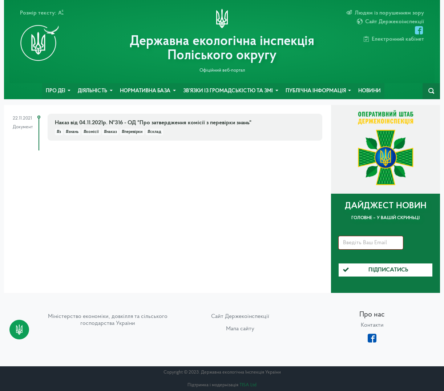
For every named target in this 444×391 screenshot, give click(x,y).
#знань (72, 132)
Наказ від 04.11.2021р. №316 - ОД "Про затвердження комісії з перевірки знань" (153, 123)
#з (59, 132)
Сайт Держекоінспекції (240, 316)
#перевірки (132, 132)
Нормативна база (145, 91)
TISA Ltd (248, 385)
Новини (369, 91)
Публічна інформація (316, 91)
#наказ (110, 132)
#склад (154, 132)
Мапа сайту (240, 329)
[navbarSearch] (431, 91)
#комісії (91, 132)
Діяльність (93, 91)
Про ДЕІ (56, 91)
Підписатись (375, 270)
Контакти (372, 325)
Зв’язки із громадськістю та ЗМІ (228, 91)
